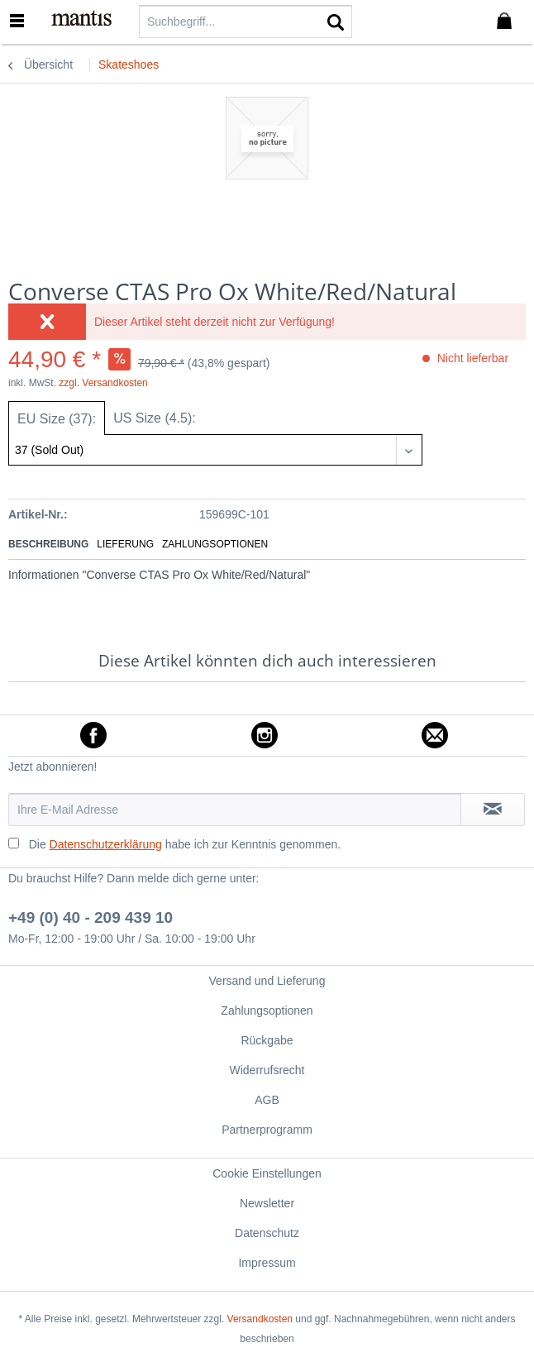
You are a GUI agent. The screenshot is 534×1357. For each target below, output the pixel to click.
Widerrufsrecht (266, 1070)
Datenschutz (267, 1233)
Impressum (266, 1262)
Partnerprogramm (267, 1129)
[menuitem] (24, 20)
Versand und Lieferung (267, 980)
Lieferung (125, 544)
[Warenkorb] (507, 21)
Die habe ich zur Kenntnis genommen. (185, 844)
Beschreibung (48, 544)
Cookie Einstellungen (267, 1173)
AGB (267, 1099)
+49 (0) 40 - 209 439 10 (90, 917)
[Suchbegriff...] (245, 21)
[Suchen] (335, 21)
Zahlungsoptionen (215, 544)
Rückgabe (267, 1040)
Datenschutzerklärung (106, 844)
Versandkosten (260, 1319)
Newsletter (267, 1203)
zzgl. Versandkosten (103, 383)
